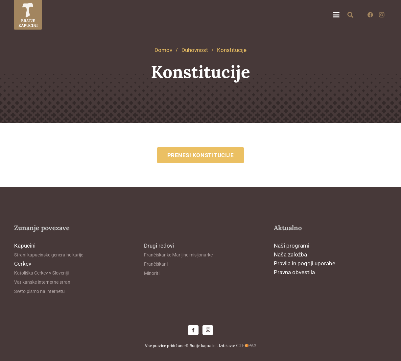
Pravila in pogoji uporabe (304, 263)
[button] (336, 15)
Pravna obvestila (294, 272)
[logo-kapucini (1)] (28, 15)
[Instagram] (381, 14)
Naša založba (290, 254)
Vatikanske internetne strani (42, 282)
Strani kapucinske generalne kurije (48, 254)
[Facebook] (370, 14)
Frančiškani (156, 264)
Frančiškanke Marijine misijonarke (178, 254)
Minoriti (151, 273)
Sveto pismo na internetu (39, 291)
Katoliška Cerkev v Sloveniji (41, 273)
